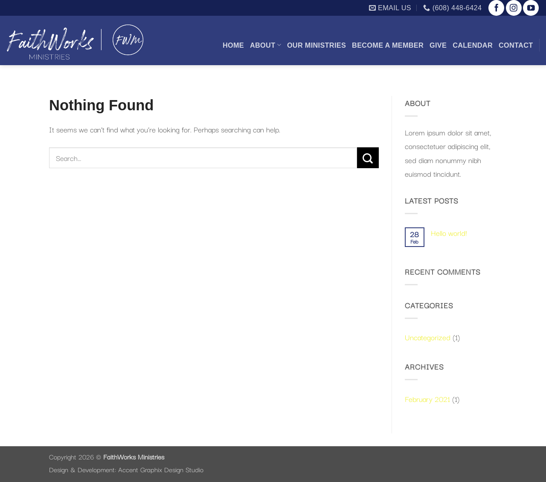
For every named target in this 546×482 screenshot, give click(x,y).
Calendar (473, 45)
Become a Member (388, 45)
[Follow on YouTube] (531, 8)
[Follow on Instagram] (514, 8)
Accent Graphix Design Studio (160, 469)
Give (438, 45)
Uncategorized (427, 337)
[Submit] (367, 157)
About (265, 45)
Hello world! (449, 232)
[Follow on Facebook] (496, 8)
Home (233, 45)
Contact (516, 45)
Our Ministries (316, 45)
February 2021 (427, 399)
